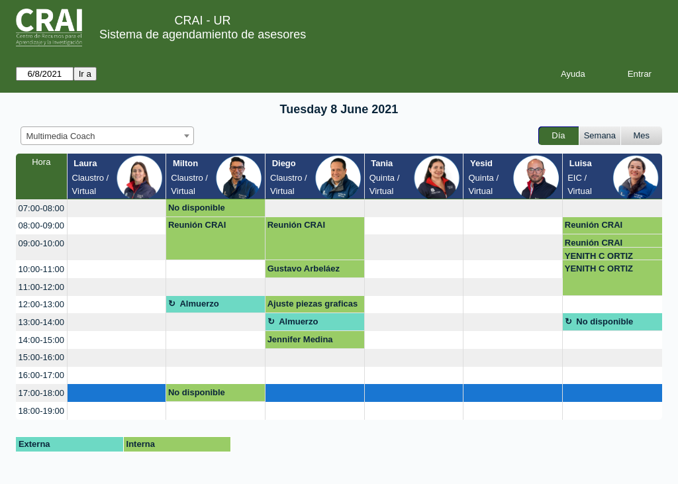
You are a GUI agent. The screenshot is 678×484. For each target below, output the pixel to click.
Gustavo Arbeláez (303, 268)
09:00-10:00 (41, 243)
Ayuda (573, 74)
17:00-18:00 (41, 393)
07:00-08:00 (41, 208)
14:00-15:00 (41, 340)
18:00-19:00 (41, 411)
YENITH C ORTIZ (599, 256)
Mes (642, 135)
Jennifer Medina (300, 339)
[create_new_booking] (117, 208)
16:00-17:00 (41, 375)
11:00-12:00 (41, 287)
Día (558, 135)
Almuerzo (198, 304)
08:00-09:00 (41, 225)
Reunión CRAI (197, 225)
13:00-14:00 (41, 322)
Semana (600, 135)
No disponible (196, 208)
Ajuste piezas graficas (312, 304)
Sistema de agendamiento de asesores (202, 34)
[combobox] (107, 135)
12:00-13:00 (41, 304)
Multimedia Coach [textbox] (60, 136)
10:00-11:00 (41, 269)
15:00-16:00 (41, 357)
